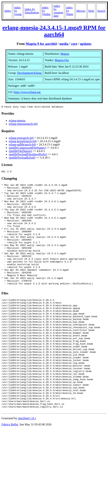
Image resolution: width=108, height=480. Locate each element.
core (74, 44)
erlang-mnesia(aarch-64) (23, 124)
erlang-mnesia (17, 121)
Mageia (64, 53)
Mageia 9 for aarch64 (41, 44)
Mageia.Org (62, 60)
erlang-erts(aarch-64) (21, 138)
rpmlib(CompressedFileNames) (27, 148)
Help (91, 10)
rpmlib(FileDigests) (20, 151)
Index (7, 10)
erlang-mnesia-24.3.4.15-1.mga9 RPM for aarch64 (53, 31)
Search (101, 10)
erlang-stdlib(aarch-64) (22, 145)
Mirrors (80, 10)
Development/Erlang (29, 72)
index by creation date (58, 10)
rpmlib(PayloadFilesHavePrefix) (28, 154)
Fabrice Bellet (9, 468)
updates (85, 44)
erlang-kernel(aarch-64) (23, 141)
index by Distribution (32, 11)
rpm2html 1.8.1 (27, 462)
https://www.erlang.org (27, 92)
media (63, 44)
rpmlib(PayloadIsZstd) (22, 158)
